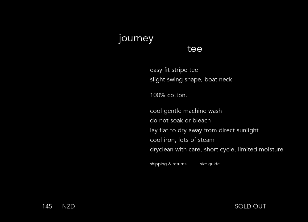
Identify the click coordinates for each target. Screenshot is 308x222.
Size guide (210, 163)
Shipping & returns (168, 163)
